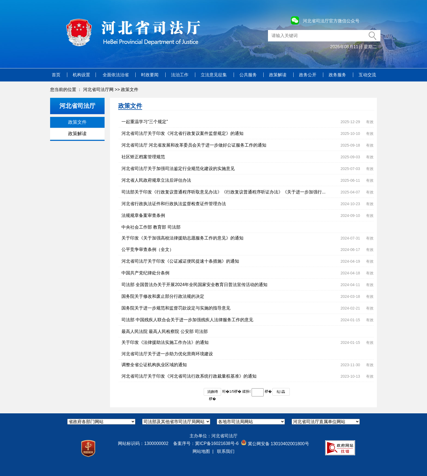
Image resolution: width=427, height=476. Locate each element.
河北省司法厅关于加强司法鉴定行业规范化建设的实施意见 (178, 168)
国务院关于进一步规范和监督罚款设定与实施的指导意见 (175, 308)
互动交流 (367, 74)
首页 (57, 74)
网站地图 (201, 451)
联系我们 (225, 451)
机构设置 (81, 74)
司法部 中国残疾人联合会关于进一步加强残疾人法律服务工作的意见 (187, 319)
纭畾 (281, 392)
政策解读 (278, 74)
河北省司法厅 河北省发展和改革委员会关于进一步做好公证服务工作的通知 (193, 145)
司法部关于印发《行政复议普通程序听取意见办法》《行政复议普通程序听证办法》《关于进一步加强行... (223, 192)
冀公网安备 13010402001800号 (275, 443)
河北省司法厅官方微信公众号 (331, 21)
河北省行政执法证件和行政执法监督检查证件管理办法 (173, 203)
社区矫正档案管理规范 (143, 156)
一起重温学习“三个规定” (144, 121)
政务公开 (308, 74)
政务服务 (338, 74)
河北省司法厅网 (98, 89)
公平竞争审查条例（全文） (147, 249)
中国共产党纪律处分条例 (145, 273)
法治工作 (180, 74)
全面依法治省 (116, 74)
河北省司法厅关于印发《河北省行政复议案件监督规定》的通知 (182, 133)
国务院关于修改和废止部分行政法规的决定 (162, 296)
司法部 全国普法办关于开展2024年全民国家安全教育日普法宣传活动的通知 (194, 284)
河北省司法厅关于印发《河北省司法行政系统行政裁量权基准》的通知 (189, 376)
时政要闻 (150, 74)
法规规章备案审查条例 (143, 215)
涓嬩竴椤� (212, 393)
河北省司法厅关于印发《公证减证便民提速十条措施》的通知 (180, 261)
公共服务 (248, 74)
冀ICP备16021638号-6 (217, 443)
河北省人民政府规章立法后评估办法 (156, 180)
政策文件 (129, 89)
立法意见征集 (214, 74)
